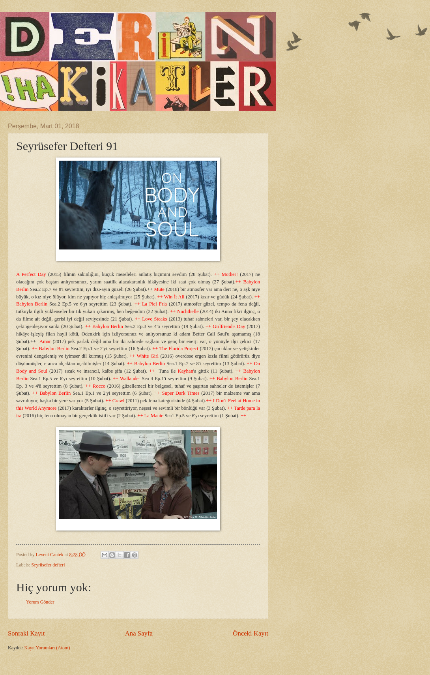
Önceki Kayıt (250, 633)
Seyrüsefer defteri (48, 565)
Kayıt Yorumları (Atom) (47, 648)
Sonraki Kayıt (26, 633)
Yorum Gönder (40, 602)
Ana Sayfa (139, 633)
